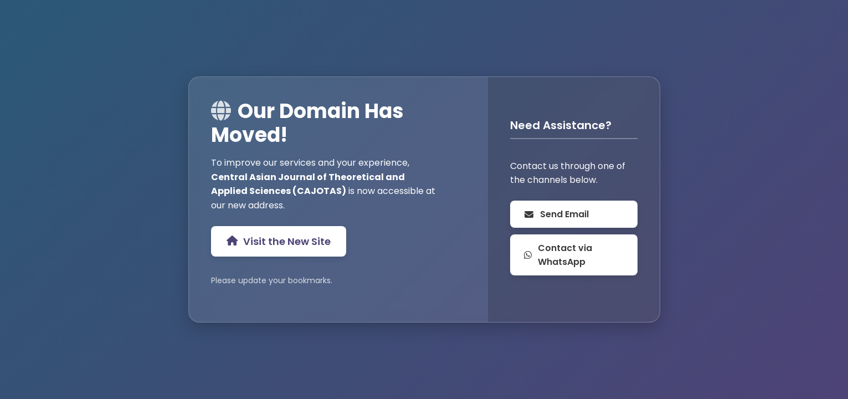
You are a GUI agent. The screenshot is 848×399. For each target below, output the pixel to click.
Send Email (556, 214)
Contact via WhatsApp (558, 255)
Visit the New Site (279, 241)
